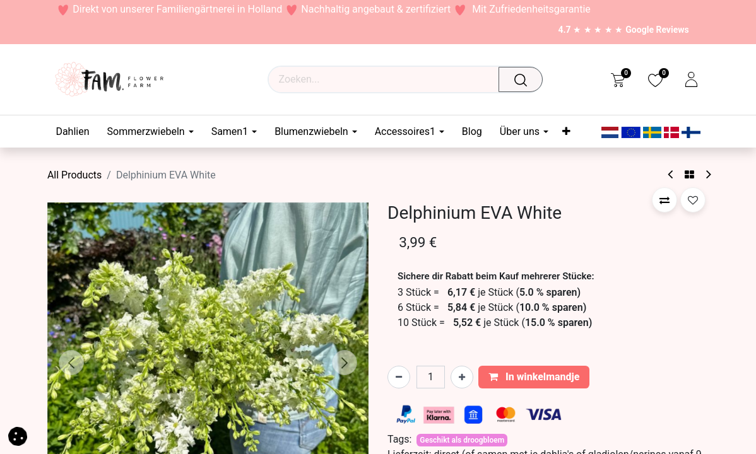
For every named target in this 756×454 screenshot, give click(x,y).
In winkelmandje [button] (534, 377)
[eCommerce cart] (617, 79)
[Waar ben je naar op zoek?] (524, 79)
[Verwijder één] (398, 377)
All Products (74, 175)
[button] (71, 362)
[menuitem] (77, 131)
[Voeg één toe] (462, 377)
